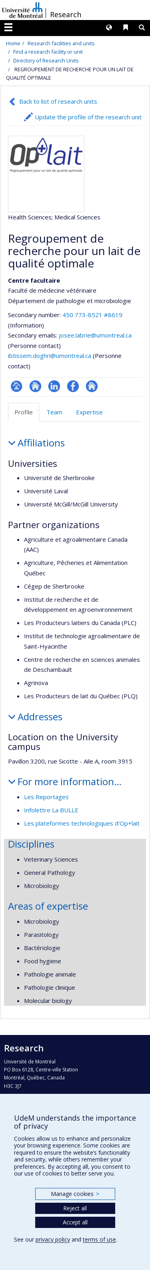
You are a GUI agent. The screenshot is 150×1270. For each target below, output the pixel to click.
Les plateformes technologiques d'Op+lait (82, 823)
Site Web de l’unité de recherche (35, 386)
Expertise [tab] (89, 412)
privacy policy (53, 1239)
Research (65, 14)
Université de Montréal (22, 10)
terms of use (99, 1239)
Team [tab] (54, 412)
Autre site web (92, 386)
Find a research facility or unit (48, 51)
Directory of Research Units (46, 60)
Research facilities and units (61, 43)
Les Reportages (46, 797)
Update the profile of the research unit (88, 117)
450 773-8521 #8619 (92, 315)
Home (13, 43)
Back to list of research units (58, 101)
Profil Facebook (73, 386)
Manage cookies (75, 1194)
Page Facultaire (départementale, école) (16, 386)
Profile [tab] (23, 412)
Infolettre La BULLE (51, 810)
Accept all (75, 1222)
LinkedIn (54, 386)
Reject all (75, 1208)
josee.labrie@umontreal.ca (95, 335)
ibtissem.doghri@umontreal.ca (49, 356)
